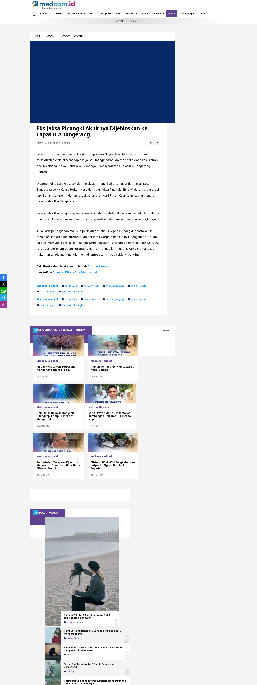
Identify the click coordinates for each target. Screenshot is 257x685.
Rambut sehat (197, 111)
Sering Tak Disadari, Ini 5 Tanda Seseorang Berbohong (208, 140)
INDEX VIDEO (134, 20)
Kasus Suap (62, 276)
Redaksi (118, 657)
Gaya (112, 13)
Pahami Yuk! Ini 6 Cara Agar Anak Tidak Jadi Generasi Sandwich (208, 88)
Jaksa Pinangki (39, 282)
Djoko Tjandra (131, 276)
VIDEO (44, 36)
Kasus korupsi (83, 276)
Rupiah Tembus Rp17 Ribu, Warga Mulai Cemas (94, 359)
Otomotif (125, 13)
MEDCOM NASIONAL (65, 36)
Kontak (105, 657)
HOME (30, 36)
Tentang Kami (88, 657)
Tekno (53, 13)
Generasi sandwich (199, 94)
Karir (230, 657)
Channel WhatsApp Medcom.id (68, 263)
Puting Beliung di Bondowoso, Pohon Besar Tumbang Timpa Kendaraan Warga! (206, 158)
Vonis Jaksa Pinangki (64, 282)
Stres (193, 130)
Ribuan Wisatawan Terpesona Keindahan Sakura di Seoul (44, 357)
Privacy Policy (216, 657)
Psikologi (194, 146)
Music (86, 13)
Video (165, 13)
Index (195, 13)
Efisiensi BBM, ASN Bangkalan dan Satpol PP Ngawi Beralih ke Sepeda (139, 407)
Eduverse (39, 13)
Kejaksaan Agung (107, 276)
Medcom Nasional (40, 276)
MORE (155, 321)
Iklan (129, 657)
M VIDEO (120, 20)
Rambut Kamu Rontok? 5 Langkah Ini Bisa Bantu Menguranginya (209, 105)
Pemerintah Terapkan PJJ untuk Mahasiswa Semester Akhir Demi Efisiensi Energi (93, 405)
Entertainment (70, 13)
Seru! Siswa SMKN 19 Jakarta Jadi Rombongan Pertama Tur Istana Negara (48, 407)
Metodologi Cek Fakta (177, 657)
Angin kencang (197, 165)
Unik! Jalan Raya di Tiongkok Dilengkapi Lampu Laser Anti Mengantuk (136, 356)
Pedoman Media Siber (148, 657)
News (138, 13)
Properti (100, 13)
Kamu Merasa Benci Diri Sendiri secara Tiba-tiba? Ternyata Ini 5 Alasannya (208, 123)
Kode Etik (199, 657)
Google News (91, 257)
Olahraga (152, 13)
